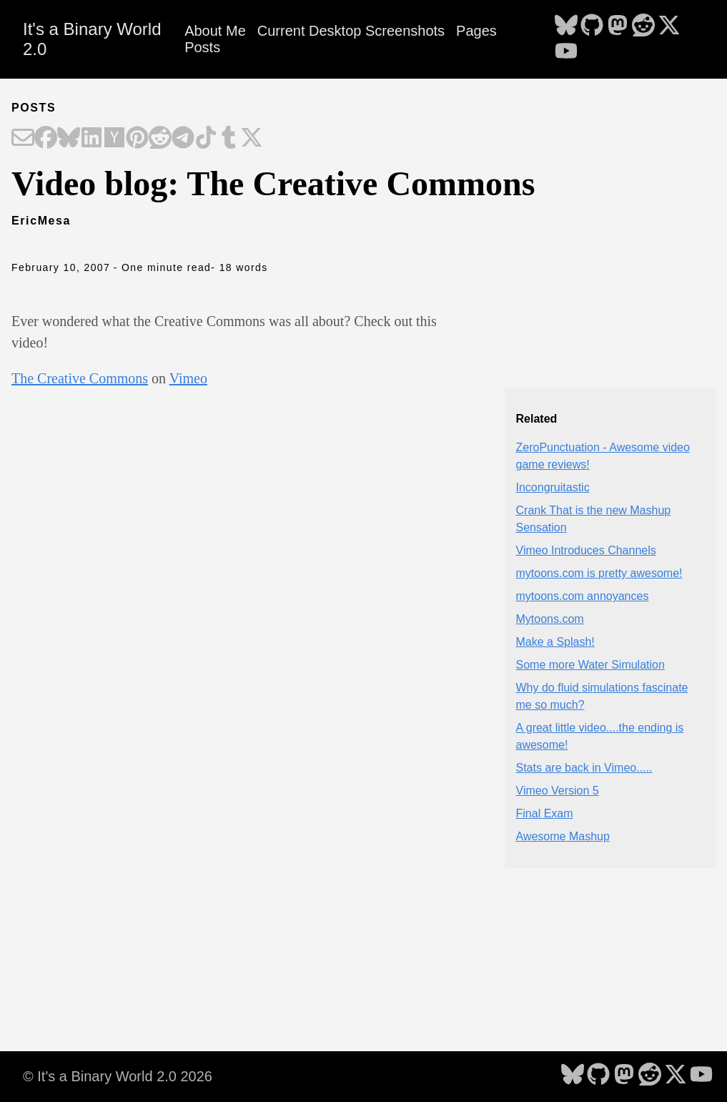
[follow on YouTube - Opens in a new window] (566, 52)
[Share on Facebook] (45, 139)
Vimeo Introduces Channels (586, 550)
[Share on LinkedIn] (91, 139)
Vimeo (188, 378)
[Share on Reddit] (160, 139)
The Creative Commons (79, 378)
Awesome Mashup (563, 836)
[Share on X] (251, 139)
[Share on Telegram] (183, 139)
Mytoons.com (550, 619)
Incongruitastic (553, 487)
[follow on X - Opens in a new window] (669, 26)
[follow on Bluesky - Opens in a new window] (566, 26)
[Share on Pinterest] (137, 139)
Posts (202, 47)
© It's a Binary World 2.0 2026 (117, 1076)
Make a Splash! (555, 642)
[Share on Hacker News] (114, 139)
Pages (476, 31)
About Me (215, 31)
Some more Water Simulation (590, 665)
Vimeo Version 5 (557, 790)
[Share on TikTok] (205, 139)
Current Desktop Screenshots (351, 31)
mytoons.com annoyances (582, 596)
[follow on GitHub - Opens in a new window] (591, 26)
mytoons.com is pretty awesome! (599, 573)
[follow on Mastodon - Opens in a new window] (617, 26)
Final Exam (544, 813)
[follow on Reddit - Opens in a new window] (643, 26)
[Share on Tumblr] (228, 139)
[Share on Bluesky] (68, 139)
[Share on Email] (22, 139)
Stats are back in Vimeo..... (584, 768)
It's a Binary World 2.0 (92, 39)
